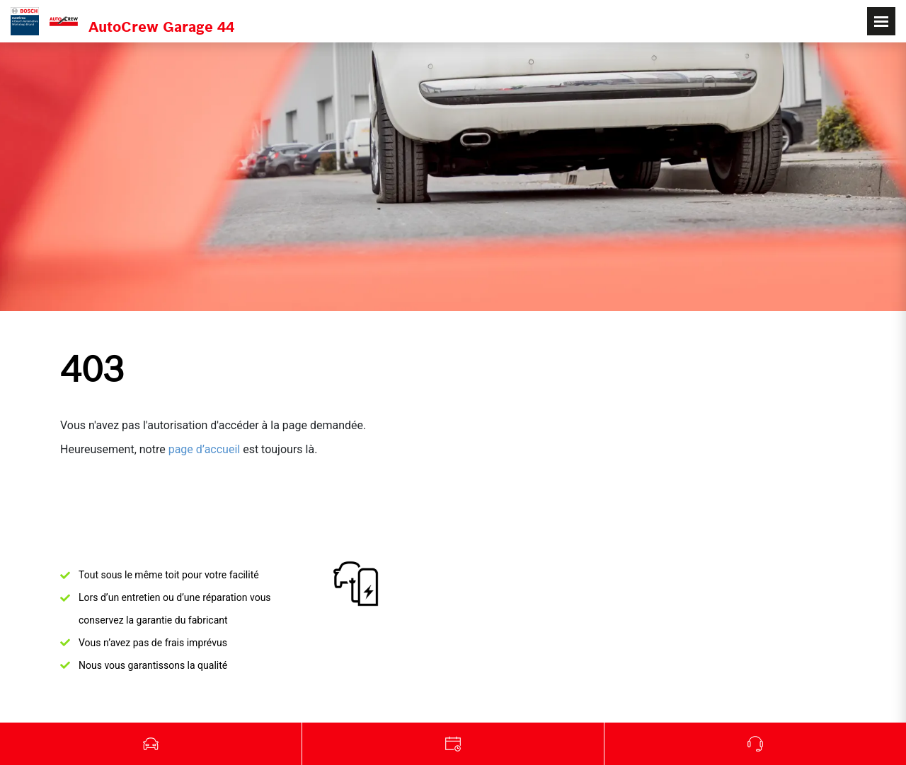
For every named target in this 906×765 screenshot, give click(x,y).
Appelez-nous (755, 744)
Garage (453, 744)
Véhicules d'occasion (151, 744)
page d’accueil (204, 449)
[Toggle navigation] (881, 21)
